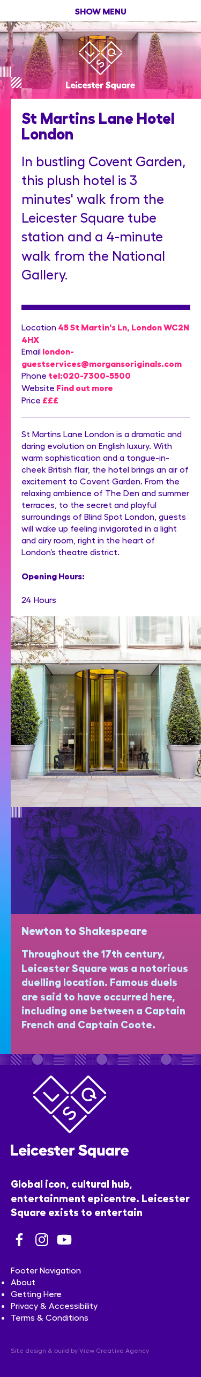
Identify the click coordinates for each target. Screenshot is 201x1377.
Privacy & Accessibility (54, 1305)
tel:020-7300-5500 (89, 375)
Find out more (84, 387)
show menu (100, 10)
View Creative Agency (114, 1350)
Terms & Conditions (49, 1317)
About (23, 1282)
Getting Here (36, 1293)
